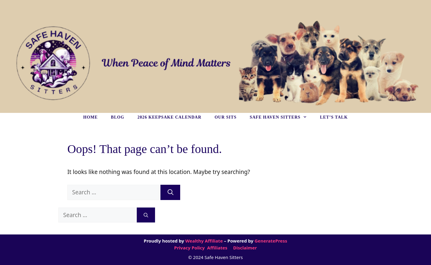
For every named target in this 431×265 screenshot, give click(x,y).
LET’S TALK (334, 117)
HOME (90, 117)
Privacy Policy (190, 248)
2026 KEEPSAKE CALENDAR (169, 117)
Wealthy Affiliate (204, 241)
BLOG (118, 117)
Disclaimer (244, 248)
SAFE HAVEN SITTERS (281, 117)
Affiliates (217, 248)
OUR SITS (225, 117)
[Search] (170, 192)
